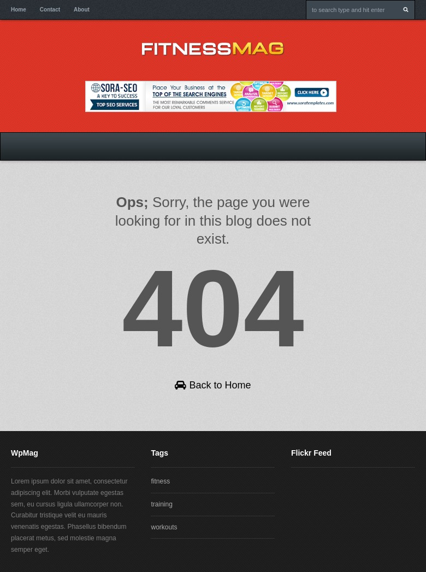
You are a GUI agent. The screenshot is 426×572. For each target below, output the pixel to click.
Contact (50, 10)
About (82, 10)
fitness (160, 481)
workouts (164, 527)
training (161, 504)
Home (18, 10)
